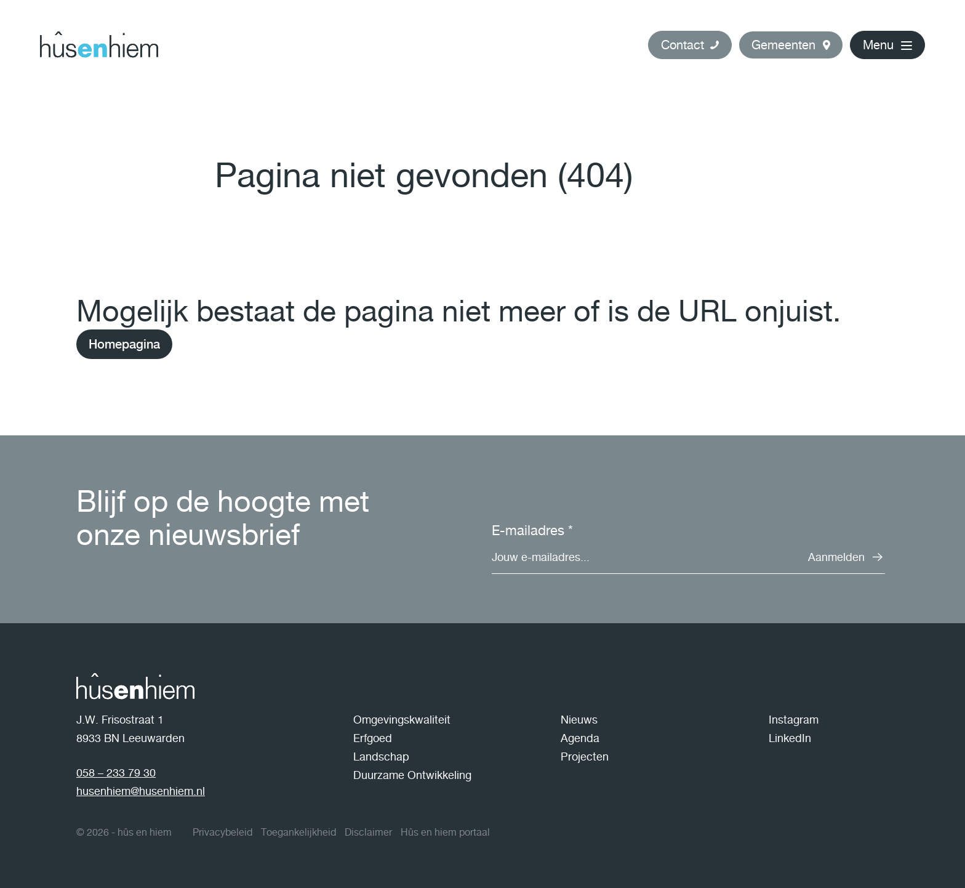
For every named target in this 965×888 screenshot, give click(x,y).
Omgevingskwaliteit (401, 719)
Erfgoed (372, 738)
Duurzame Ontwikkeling (412, 775)
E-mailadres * (532, 530)
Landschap (381, 756)
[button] (791, 45)
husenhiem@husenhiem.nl (140, 791)
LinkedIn (790, 738)
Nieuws (579, 719)
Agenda (580, 738)
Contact (682, 45)
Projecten (585, 756)
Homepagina (124, 344)
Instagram (794, 719)
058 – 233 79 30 (116, 772)
